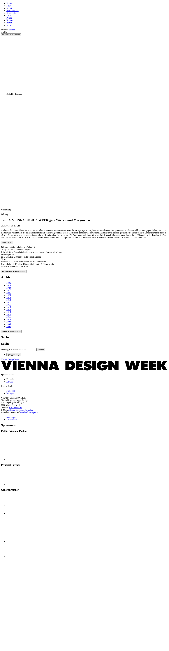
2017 (8, 302)
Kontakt (9, 20)
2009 (8, 322)
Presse (9, 18)
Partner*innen (12, 10)
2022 (8, 290)
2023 (8, 288)
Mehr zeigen (7, 242)
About (9, 8)
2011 (8, 317)
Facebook (24, 412)
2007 (8, 326)
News (8, 6)
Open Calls (11, 13)
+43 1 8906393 (15, 407)
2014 (8, 309)
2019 (8, 297)
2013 (8, 312)
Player (9, 23)
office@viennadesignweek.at (20, 410)
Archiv (9, 25)
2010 (8, 319)
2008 (8, 324)
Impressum (11, 417)
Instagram (33, 412)
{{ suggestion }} (14, 355)
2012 (8, 314)
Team (8, 15)
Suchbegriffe (6, 349)
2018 (8, 300)
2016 (8, 305)
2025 (8, 283)
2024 (8, 285)
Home (9, 3)
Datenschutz (11, 419)
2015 (8, 307)
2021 (8, 293)
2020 (8, 295)
